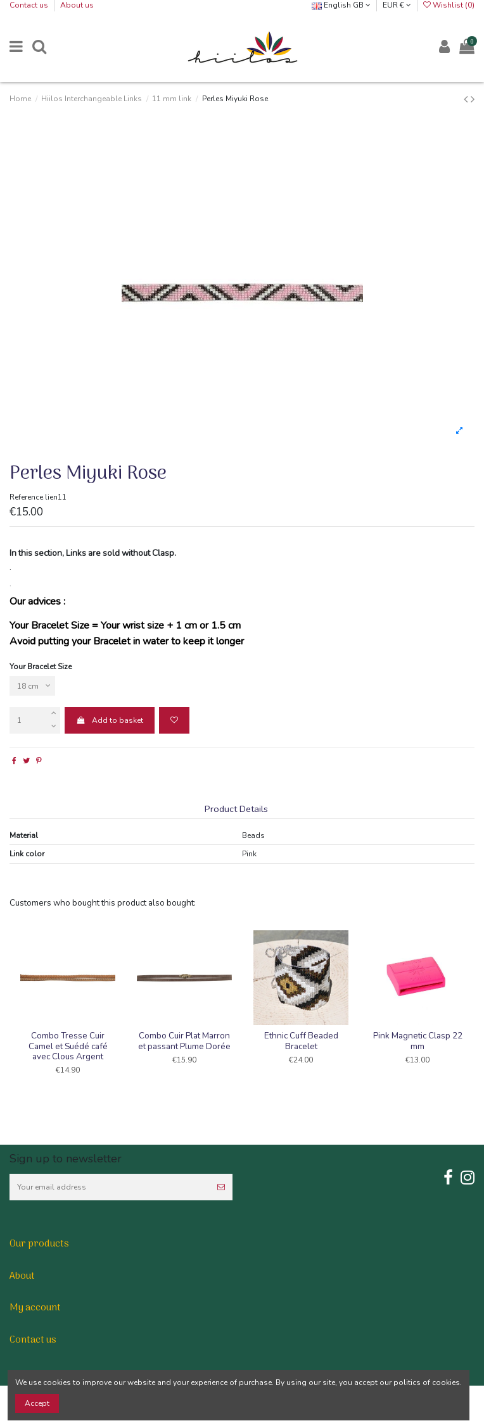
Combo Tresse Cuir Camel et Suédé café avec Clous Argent (68, 1046)
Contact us (30, 5)
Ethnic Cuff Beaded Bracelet (301, 1041)
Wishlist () (448, 5)
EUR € (397, 5)
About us (77, 5)
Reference (26, 497)
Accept (37, 1403)
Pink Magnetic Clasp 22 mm (417, 1041)
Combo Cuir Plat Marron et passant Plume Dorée (184, 1041)
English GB (341, 5)
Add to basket (109, 720)
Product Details (236, 809)
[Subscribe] (221, 1187)
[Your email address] (110, 1187)
